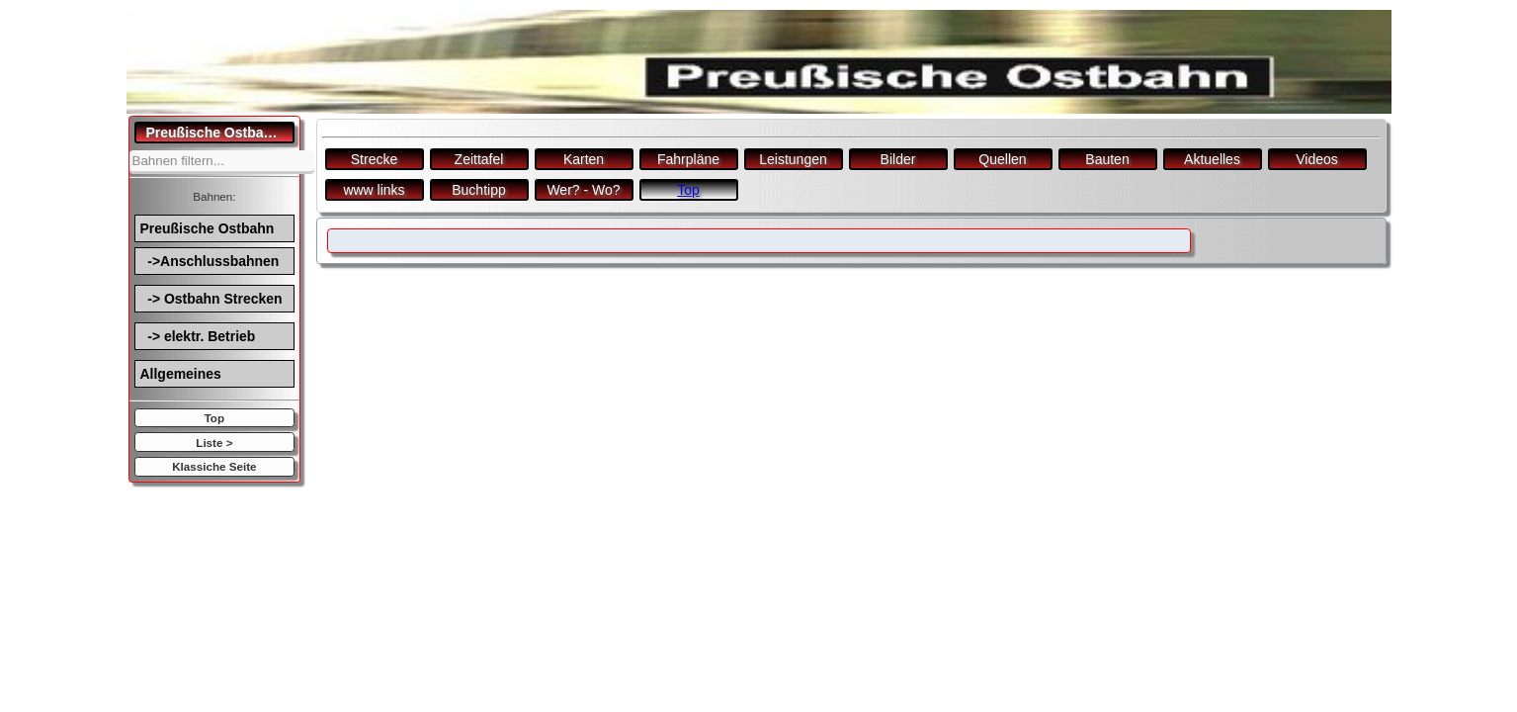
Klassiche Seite (214, 466)
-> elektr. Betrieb (198, 336)
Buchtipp (478, 190)
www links (373, 190)
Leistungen (793, 159)
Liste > (214, 442)
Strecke (374, 159)
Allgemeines (180, 374)
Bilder (898, 159)
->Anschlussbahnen (210, 261)
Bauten (1107, 159)
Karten (583, 159)
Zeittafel (479, 159)
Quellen (1002, 159)
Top (214, 417)
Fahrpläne (688, 159)
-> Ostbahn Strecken (211, 299)
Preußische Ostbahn (207, 228)
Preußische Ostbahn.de (220, 132)
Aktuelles (1212, 159)
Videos (1317, 159)
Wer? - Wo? (583, 190)
